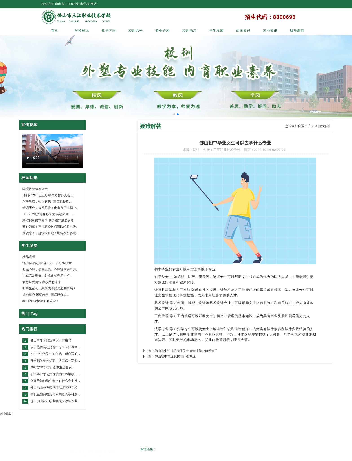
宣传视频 (29, 125)
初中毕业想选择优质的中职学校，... (55, 374)
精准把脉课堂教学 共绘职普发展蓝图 (48, 220)
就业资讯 (270, 30)
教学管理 (108, 30)
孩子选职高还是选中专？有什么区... (55, 347)
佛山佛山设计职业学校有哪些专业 (53, 401)
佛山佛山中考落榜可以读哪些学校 (53, 387)
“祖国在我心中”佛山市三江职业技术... (48, 263)
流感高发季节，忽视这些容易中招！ (47, 275)
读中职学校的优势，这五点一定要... (55, 360)
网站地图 (287, 419)
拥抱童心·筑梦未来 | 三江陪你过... (45, 294)
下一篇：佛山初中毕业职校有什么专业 (169, 356)
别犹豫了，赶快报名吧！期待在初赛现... (50, 233)
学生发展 (216, 30)
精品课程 (28, 257)
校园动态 (189, 30)
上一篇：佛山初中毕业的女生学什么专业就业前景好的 (180, 351)
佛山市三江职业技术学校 (72, 4)
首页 (54, 30)
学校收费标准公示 (35, 189)
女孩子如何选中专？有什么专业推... (55, 381)
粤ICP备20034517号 (172, 453)
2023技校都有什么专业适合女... (52, 367)
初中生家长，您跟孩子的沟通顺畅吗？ (49, 288)
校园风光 (135, 30)
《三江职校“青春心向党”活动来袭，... (48, 214)
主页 (311, 126)
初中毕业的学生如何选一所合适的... (55, 354)
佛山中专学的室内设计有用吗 (50, 340)
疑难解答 (297, 30)
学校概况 (82, 30)
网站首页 (65, 419)
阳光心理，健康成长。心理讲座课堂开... (50, 269)
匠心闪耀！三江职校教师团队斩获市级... (50, 226)
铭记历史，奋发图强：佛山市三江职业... (50, 208)
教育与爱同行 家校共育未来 (41, 282)
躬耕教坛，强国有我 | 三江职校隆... (47, 201)
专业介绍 (162, 30)
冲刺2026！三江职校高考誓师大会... (47, 195)
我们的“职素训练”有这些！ (40, 301)
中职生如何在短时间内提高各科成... (55, 394)
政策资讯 (243, 30)
